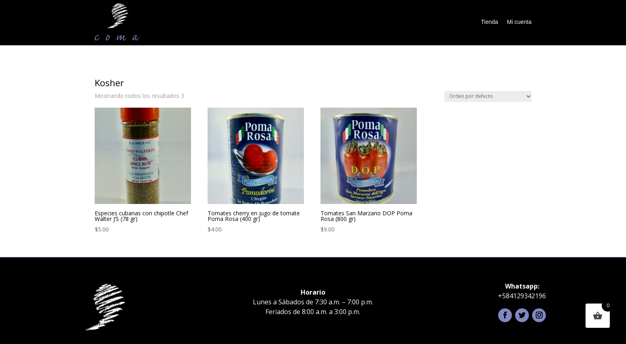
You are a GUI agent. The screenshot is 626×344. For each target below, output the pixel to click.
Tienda (489, 22)
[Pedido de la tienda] (488, 96)
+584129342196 (522, 295)
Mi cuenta (519, 22)
